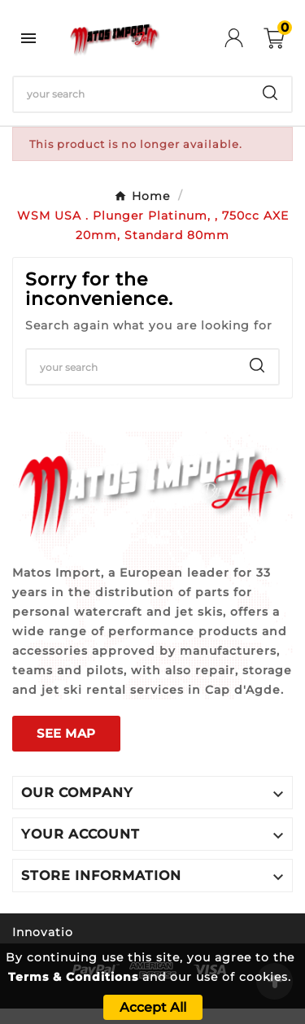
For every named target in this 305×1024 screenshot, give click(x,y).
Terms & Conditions (73, 977)
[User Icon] (244, 37)
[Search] (131, 94)
